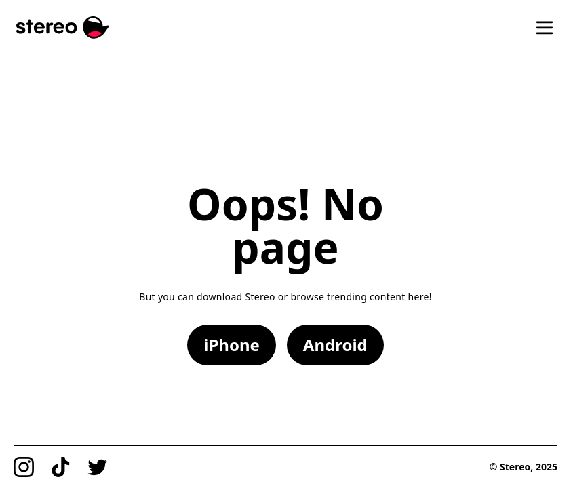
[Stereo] (62, 27)
